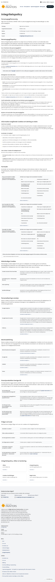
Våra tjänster (27, 6)
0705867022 (3, 527)
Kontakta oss (50, 6)
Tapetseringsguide (35, 6)
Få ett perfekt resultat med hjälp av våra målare (12, 576)
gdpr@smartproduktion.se (46, 390)
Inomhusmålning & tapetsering (9, 564)
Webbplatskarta (5, 550)
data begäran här (30, 97)
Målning (4, 562)
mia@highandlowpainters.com (26, 36)
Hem (3, 541)
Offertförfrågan (5, 547)
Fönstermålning (5, 567)
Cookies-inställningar (33, 454)
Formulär (13, 71)
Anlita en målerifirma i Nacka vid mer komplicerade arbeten (15, 573)
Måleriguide (42, 6)
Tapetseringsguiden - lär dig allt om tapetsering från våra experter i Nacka (18, 569)
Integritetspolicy (6, 552)
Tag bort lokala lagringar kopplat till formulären (11, 256)
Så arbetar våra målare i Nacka (9, 571)
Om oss (21, 6)
